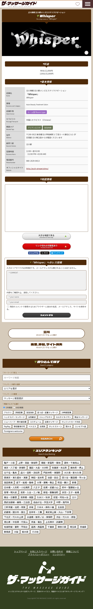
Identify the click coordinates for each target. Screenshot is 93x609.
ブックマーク (57, 253)
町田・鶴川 (63, 482)
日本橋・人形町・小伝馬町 (17, 487)
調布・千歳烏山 (71, 462)
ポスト (45, 253)
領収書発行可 (19, 426)
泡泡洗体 (30, 412)
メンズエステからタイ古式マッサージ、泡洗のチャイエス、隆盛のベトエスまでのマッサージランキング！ (46, 591)
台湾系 (42, 426)
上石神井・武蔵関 (54, 522)
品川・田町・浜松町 (30, 472)
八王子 (36, 487)
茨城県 (83, 526)
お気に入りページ (38, 551)
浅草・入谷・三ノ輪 (30, 492)
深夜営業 (19, 412)
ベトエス (32, 426)
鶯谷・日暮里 (10, 497)
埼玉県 (73, 526)
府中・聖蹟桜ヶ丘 (70, 487)
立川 (74, 497)
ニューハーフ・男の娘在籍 (15, 421)
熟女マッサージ (81, 417)
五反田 (61, 507)
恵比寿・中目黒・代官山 (16, 522)
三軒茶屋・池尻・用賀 (14, 507)
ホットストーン (55, 426)
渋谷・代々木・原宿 (65, 517)
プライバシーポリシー (38, 554)
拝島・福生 (36, 522)
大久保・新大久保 (72, 472)
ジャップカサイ (45, 417)
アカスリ (8, 412)
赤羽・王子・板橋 (70, 492)
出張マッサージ (51, 421)
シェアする (33, 253)
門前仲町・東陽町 (51, 472)
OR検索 (7, 407)
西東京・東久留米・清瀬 (16, 477)
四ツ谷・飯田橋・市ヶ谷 (74, 477)
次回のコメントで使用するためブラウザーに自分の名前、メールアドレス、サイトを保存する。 (46, 308)
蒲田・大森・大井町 (38, 467)
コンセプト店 (80, 426)
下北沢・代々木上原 (13, 517)
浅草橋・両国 (26, 497)
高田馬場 (8, 482)
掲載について (72, 551)
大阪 (16, 531)
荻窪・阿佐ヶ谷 (60, 497)
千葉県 (51, 526)
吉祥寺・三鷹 (35, 512)
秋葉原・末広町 (59, 467)
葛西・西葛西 (37, 526)
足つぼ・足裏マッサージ (47, 412)
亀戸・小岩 (9, 462)
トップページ (20, 551)
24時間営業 (66, 412)
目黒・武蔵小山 (50, 487)
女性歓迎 (32, 417)
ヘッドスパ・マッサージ (14, 417)
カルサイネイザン (63, 417)
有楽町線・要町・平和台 (16, 526)
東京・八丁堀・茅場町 (14, 467)
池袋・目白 (53, 477)
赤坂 (31, 507)
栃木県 (25, 531)
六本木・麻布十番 (45, 507)
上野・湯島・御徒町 (28, 462)
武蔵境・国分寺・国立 (14, 512)
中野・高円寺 (62, 502)
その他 (35, 531)
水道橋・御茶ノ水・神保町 (40, 517)
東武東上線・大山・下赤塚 (58, 512)
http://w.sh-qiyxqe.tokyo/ (37, 168)
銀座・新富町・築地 (50, 462)
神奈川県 (62, 526)
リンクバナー (58, 554)
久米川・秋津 (43, 497)
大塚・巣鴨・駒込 (45, 482)
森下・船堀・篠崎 (24, 482)
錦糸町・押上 (77, 467)
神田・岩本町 (37, 477)
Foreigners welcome (13, 431)
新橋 (74, 482)
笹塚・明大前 (10, 492)
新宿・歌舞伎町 (50, 492)
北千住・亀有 (10, 472)
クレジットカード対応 (71, 421)
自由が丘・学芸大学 (43, 502)
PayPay (7, 426)
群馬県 (7, 531)
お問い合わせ (56, 551)
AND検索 (18, 407)
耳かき (68, 426)
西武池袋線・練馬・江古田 (17, 502)
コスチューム (35, 421)
